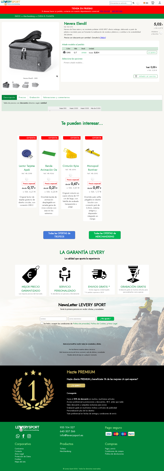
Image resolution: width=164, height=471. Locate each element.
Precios (22, 97)
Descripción (9, 97)
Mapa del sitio (20, 461)
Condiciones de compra (114, 451)
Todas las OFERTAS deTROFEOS (59, 235)
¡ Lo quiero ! (76, 385)
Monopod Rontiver (92, 168)
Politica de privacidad (81, 323)
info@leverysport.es (71, 435)
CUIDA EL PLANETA (46, 16)
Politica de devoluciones (114, 454)
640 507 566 (117, 11)
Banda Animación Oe (49, 168)
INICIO (17, 16)
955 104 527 (105, 11)
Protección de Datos (23, 456)
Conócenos (19, 448)
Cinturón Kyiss (71, 166)
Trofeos (63, 448)
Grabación (35, 97)
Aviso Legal (112, 323)
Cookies (18, 459)
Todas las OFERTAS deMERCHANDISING (105, 235)
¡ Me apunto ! (105, 318)
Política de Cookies (98, 323)
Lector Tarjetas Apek (27, 168)
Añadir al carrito (147, 76)
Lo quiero (152, 52)
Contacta (18, 451)
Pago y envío (110, 448)
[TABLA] (103, 37)
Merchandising (29, 16)
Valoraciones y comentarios (56, 97)
